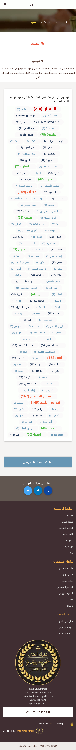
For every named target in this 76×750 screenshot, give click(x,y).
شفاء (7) (30, 141)
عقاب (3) (21, 109)
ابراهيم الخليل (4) (37, 269)
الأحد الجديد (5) (37, 332)
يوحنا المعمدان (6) (48, 167)
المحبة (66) (34, 434)
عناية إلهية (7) (37, 224)
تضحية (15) (49, 153)
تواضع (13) (37, 409)
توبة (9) (58, 269)
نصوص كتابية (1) (20, 262)
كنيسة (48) (49, 428)
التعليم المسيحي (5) (47, 211)
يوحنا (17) (36, 370)
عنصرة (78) (48, 134)
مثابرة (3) (19, 409)
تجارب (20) (55, 364)
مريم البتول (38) (20, 307)
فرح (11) (26, 179)
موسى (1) (15, 326)
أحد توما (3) (45, 422)
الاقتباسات (68, 534)
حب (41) (14, 434)
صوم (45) (18, 249)
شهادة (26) (22, 211)
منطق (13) (49, 147)
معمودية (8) (56, 435)
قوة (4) (23, 352)
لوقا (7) (14, 141)
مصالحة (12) (56, 198)
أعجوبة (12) (47, 160)
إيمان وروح (68, 575)
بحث (71, 553)
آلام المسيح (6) (48, 218)
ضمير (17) (56, 249)
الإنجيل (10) (45, 339)
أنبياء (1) (56, 332)
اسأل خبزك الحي (65, 621)
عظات (70, 600)
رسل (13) (26, 319)
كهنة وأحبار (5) (18, 198)
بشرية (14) (17, 294)
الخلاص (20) (26, 160)
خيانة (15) (53, 313)
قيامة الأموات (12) (53, 141)
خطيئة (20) (37, 275)
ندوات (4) (19, 313)
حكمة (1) (19, 371)
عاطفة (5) (57, 224)
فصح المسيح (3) (46, 377)
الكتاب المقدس (66, 528)
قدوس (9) (47, 390)
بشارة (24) (20, 122)
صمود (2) (19, 403)
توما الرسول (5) (28, 205)
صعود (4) (49, 205)
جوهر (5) (16, 332)
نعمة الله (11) (25, 134)
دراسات (69, 606)
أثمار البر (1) (51, 288)
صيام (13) (36, 415)
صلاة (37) (56, 275)
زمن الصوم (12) (27, 147)
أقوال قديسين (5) (27, 230)
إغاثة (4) (26, 339)
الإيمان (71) (23, 166)
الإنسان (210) (45, 109)
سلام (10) (41, 307)
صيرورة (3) (33, 256)
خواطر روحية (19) (26, 115)
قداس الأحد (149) (45, 402)
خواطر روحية (67, 581)
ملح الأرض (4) (50, 115)
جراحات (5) (50, 230)
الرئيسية (64, 22)
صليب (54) (25, 217)
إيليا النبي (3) (27, 390)
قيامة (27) (24, 377)
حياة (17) (19, 173)
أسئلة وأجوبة (67, 522)
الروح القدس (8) (54, 326)
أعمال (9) (16, 269)
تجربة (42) (45, 179)
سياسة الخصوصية (64, 634)
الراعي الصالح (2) (25, 428)
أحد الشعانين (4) (26, 154)
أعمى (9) (54, 415)
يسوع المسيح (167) (37, 396)
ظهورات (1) (48, 243)
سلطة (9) (33, 326)
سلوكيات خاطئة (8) (44, 352)
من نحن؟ (69, 547)
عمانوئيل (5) (45, 320)
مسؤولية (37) (36, 300)
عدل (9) (59, 307)
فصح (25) (57, 262)
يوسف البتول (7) (24, 186)
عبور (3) (36, 358)
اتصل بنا (69, 540)
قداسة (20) (17, 358)
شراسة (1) (37, 250)
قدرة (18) (53, 173)
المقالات (49, 22)
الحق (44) (38, 294)
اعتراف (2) (26, 422)
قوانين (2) (16, 224)
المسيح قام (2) (27, 243)
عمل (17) (55, 370)
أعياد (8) (55, 409)
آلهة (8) (36, 313)
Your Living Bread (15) (46, 122)
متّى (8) (40, 262)
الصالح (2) (57, 294)
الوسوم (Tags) (66, 627)
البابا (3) (36, 173)
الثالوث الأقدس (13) (25, 281)
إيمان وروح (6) (54, 256)
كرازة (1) (16, 301)
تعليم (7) (17, 364)
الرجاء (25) (36, 364)
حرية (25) (17, 236)
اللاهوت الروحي (66, 593)
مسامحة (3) (48, 128)
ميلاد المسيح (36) (51, 345)
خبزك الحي (38, 4)
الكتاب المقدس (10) (26, 288)
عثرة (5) (16, 256)
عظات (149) (27, 192)
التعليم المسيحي (65, 587)
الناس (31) (50, 192)
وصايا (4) (56, 301)
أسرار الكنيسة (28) (23, 345)
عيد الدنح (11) (27, 128)
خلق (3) (19, 415)
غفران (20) (55, 236)
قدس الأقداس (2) (49, 186)
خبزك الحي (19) (27, 383)
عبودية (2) (49, 384)
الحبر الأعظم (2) (52, 281)
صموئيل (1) (18, 275)
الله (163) (54, 358)
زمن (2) (38, 198)
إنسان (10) (36, 237)
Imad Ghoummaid (30, 731)
